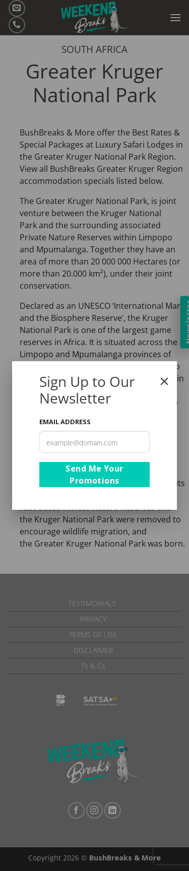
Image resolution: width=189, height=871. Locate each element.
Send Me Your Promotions (94, 474)
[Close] (164, 381)
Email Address (65, 421)
